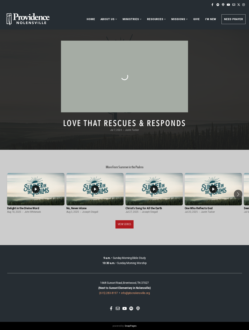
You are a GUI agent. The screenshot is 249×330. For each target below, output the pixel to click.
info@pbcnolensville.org (135, 293)
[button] (238, 194)
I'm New (210, 19)
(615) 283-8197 (108, 293)
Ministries (132, 19)
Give (196, 19)
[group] (35, 194)
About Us (109, 19)
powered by (125, 326)
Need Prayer (233, 19)
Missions (179, 19)
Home (91, 19)
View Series (124, 224)
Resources (156, 19)
